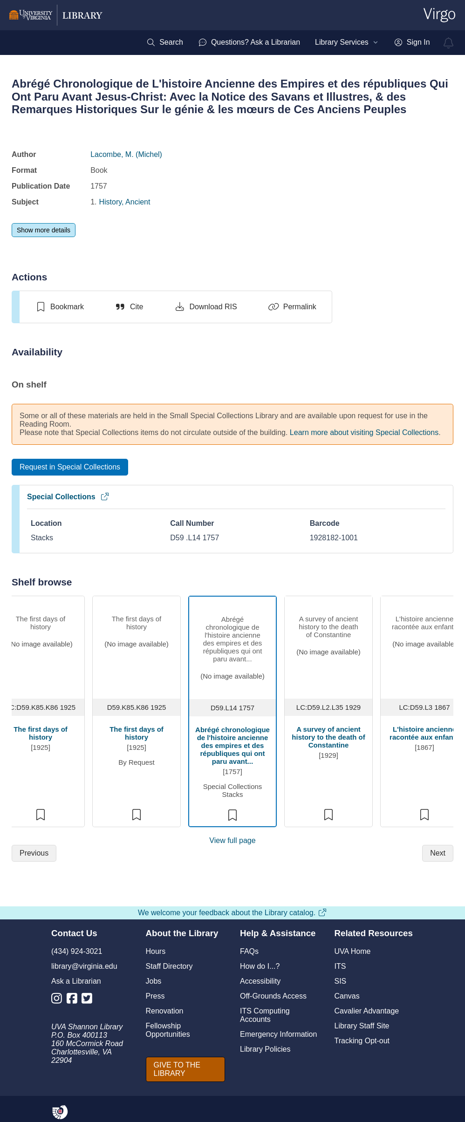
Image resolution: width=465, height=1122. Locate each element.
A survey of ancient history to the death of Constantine (328, 737)
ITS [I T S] (340, 966)
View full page (232, 840)
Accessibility (260, 981)
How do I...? (260, 966)
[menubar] (288, 42)
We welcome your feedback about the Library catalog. (232, 913)
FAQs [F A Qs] (249, 951)
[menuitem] (165, 42)
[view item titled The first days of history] (40, 645)
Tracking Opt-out (362, 1041)
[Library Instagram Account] (59, 1000)
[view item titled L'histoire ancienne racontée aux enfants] (424, 645)
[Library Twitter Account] (89, 1000)
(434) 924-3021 (76, 951)
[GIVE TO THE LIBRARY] (186, 1069)
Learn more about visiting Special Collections (364, 432)
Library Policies (265, 1049)
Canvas (347, 996)
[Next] (437, 853)
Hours (156, 951)
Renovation (165, 1011)
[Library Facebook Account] (74, 1000)
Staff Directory (169, 966)
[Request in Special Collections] (70, 467)
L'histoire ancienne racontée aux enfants (424, 733)
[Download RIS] (205, 307)
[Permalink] (292, 307)
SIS (341, 981)
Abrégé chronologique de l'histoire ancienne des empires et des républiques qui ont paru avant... (232, 745)
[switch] (59, 307)
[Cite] (129, 307)
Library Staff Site (362, 1026)
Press (155, 996)
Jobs (154, 981)
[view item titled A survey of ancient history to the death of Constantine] (328, 645)
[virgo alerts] (448, 43)
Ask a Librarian (76, 981)
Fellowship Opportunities (168, 1030)
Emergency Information (278, 1034)
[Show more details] (43, 230)
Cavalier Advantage (367, 1011)
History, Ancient (124, 202)
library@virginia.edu (84, 966)
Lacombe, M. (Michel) (126, 154)
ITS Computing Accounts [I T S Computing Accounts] (265, 1015)
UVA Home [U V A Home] (353, 951)
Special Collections (68, 497)
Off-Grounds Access (273, 996)
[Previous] (34, 853)
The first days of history (41, 733)
